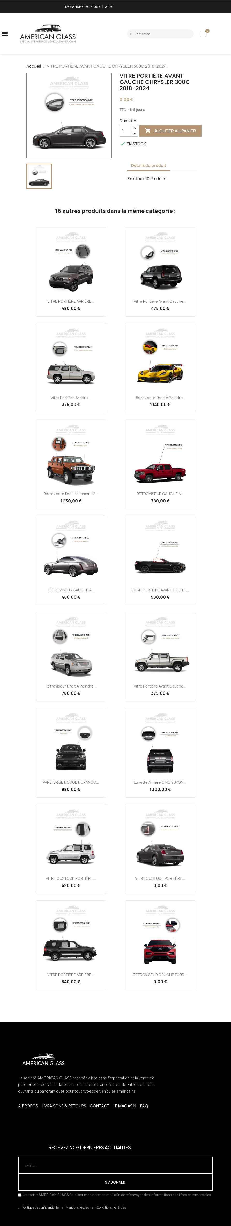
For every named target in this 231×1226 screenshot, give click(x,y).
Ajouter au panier (170, 130)
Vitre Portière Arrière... (71, 397)
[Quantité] (126, 131)
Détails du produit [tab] (148, 165)
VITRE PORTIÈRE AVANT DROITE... (160, 589)
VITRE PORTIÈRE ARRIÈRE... (70, 301)
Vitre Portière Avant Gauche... (160, 301)
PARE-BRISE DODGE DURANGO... (71, 782)
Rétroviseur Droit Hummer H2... (70, 493)
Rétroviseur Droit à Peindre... (160, 397)
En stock (136, 178)
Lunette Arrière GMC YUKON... (160, 782)
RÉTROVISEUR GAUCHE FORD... (160, 974)
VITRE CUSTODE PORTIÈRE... (71, 878)
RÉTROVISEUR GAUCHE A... (160, 493)
